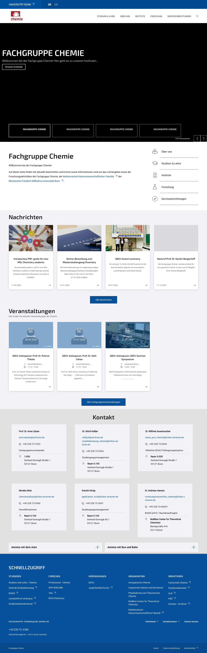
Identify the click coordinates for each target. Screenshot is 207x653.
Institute (140, 16)
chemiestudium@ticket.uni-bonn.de (36, 496)
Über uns (125, 16)
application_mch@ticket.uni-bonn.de (100, 496)
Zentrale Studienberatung (23, 587)
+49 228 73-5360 (31, 503)
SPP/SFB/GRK (56, 587)
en (56, 4)
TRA (52, 593)
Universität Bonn (22, 4)
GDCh (91, 582)
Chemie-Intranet (191, 622)
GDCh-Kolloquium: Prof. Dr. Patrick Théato (31, 357)
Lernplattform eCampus (22, 598)
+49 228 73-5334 (95, 451)
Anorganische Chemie (139, 582)
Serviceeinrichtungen (179, 16)
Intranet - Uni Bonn (179, 604)
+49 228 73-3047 (94, 503)
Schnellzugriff (27, 567)
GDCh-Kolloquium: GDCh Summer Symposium (128, 357)
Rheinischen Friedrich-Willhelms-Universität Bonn (36, 181)
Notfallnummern (171, 622)
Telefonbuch (152, 622)
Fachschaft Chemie (179, 582)
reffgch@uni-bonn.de (92, 437)
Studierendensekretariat (22, 603)
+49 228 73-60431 (158, 506)
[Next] (203, 138)
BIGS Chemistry (56, 598)
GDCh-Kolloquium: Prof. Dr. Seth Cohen (79, 357)
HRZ (172, 598)
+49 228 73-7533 (31, 444)
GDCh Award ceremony (127, 258)
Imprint (156, 648)
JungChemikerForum (100, 587)
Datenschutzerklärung (171, 648)
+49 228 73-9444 (158, 444)
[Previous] (197, 138)
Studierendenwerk (179, 588)
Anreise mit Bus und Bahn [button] (122, 547)
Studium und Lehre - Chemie (23, 582)
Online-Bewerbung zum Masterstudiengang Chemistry (79, 260)
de (49, 4)
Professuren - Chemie (59, 582)
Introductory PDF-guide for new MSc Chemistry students (31, 260)
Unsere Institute (14, 66)
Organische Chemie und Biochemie (145, 587)
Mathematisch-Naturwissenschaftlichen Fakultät (90, 176)
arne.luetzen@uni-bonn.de (31, 437)
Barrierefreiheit (191, 648)
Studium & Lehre (106, 16)
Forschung (156, 16)
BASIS (13, 593)
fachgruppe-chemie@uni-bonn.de (29, 622)
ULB (172, 593)
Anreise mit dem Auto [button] (24, 547)
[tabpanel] (103, 82)
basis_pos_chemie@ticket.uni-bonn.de (164, 437)
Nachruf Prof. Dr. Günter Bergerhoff (176, 258)
